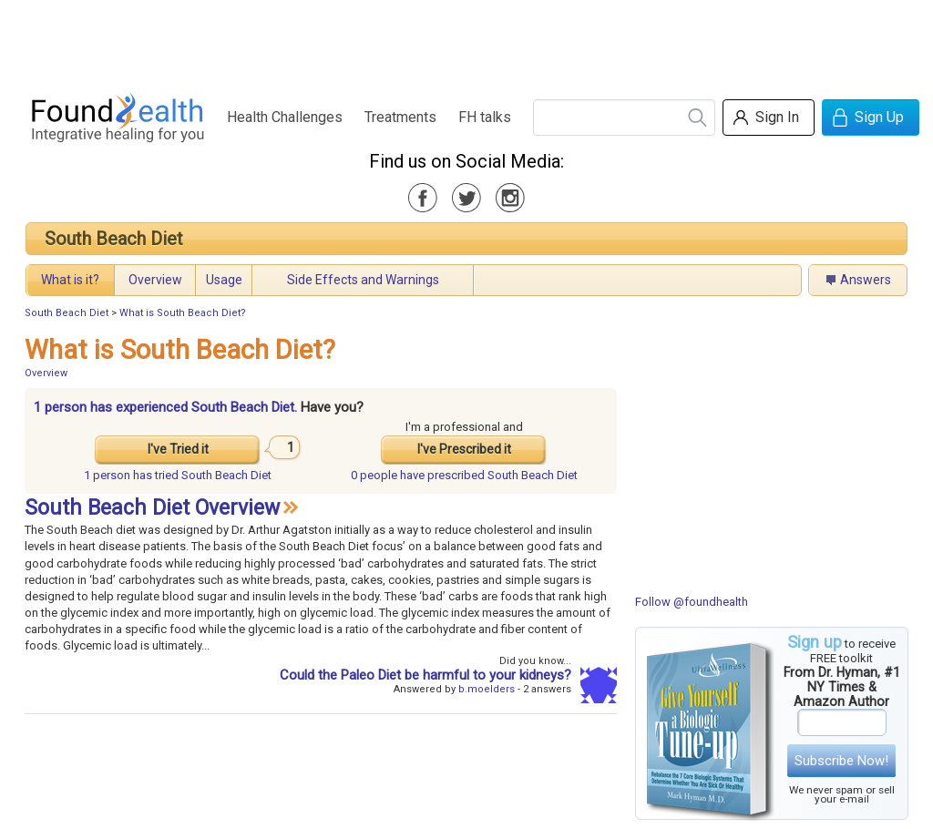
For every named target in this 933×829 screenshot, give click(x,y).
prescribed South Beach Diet (464, 475)
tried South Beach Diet (178, 475)
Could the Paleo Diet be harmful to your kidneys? (425, 675)
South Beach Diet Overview (152, 508)
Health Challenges (285, 117)
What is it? (70, 279)
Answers (865, 279)
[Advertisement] (465, 41)
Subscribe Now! (841, 760)
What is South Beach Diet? (182, 313)
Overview (155, 279)
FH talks (484, 117)
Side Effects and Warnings (363, 279)
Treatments (400, 117)
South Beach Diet (114, 239)
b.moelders (486, 689)
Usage (224, 279)
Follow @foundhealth (691, 602)
